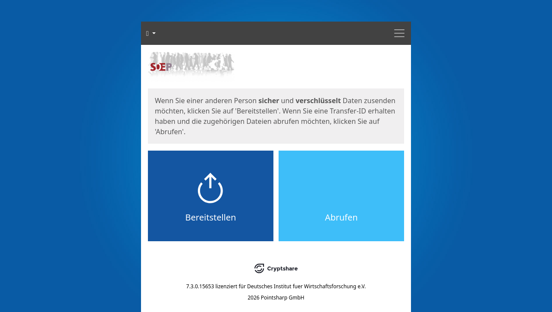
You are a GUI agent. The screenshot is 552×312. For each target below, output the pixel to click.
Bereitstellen (210, 217)
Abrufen (341, 217)
